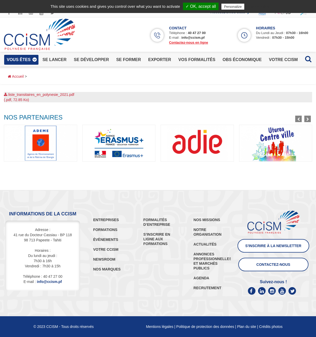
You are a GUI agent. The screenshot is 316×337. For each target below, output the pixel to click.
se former (128, 59)
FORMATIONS (105, 230)
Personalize (233, 7)
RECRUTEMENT (207, 288)
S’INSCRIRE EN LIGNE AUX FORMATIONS (156, 239)
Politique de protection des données (205, 327)
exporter (159, 59)
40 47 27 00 (197, 33)
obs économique (242, 59)
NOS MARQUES (107, 269)
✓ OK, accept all (201, 6)
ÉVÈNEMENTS (105, 239)
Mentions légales (159, 327)
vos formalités (196, 59)
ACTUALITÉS (205, 244)
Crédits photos (270, 327)
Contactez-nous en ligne (188, 42)
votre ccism (283, 59)
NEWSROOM (104, 259)
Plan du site (246, 327)
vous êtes (19, 59)
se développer (91, 59)
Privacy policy (258, 6)
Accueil (16, 76)
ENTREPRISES (106, 220)
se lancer (55, 59)
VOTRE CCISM (105, 249)
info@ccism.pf (193, 37)
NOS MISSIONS (207, 220)
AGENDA (201, 278)
